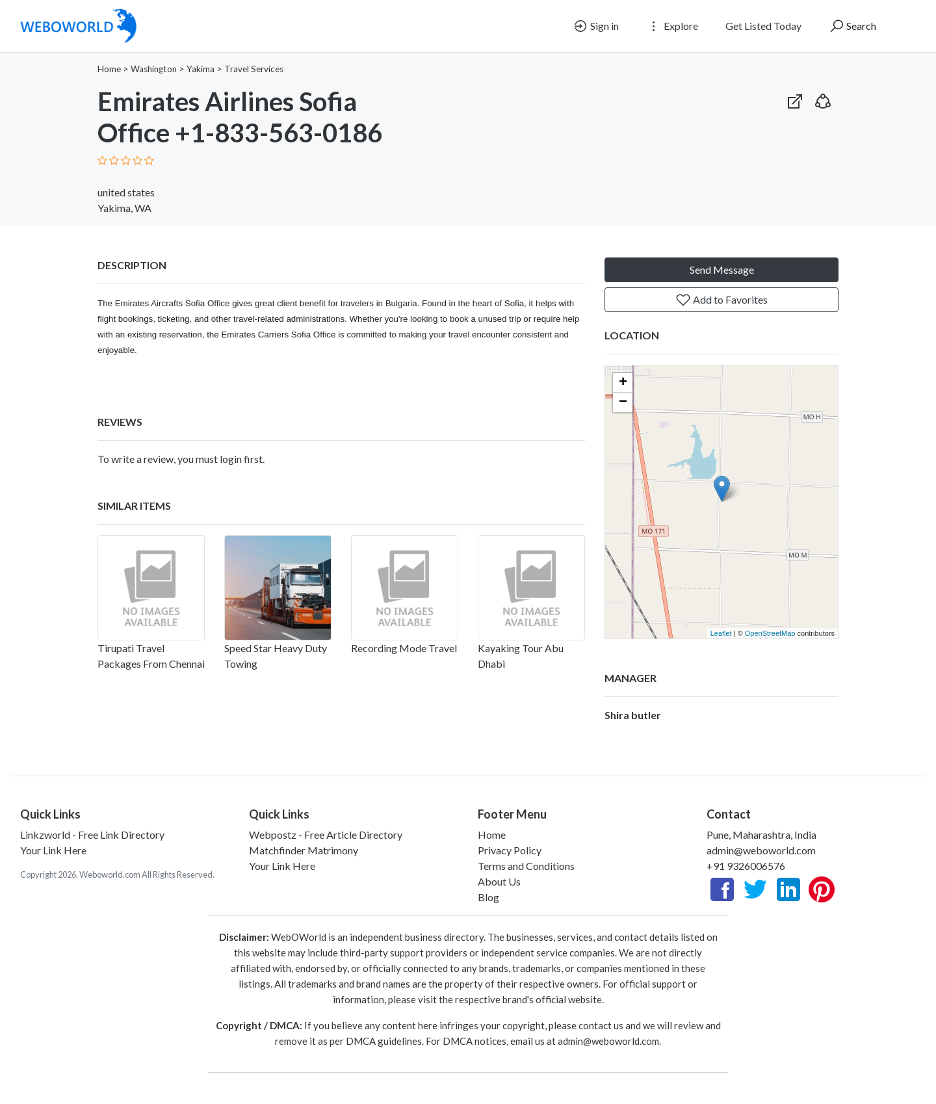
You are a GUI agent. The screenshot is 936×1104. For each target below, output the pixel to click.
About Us (499, 881)
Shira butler (632, 715)
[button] (822, 98)
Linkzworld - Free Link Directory (92, 834)
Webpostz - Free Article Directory (325, 834)
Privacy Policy (509, 850)
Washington (154, 69)
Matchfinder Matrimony (303, 850)
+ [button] (623, 383)
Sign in (596, 26)
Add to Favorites (721, 300)
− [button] (623, 402)
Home (109, 69)
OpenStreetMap (770, 633)
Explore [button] (672, 26)
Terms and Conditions (526, 866)
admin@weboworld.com (761, 850)
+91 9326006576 (746, 866)
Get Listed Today (763, 26)
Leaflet (721, 633)
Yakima (200, 69)
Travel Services (253, 69)
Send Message (722, 269)
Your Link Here (53, 850)
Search (852, 26)
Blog (488, 897)
